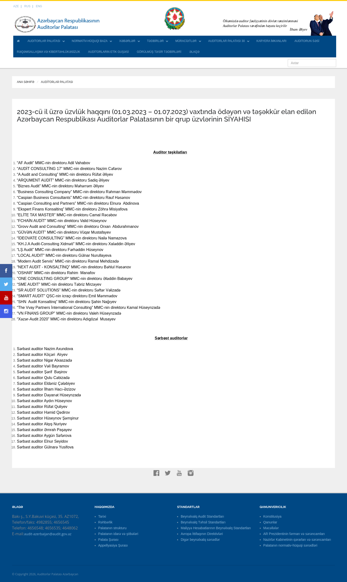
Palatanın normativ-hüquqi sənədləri (290, 545)
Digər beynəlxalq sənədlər (200, 539)
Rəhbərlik (105, 522)
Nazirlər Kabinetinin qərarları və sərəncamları (297, 539)
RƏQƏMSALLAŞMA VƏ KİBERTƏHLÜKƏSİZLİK (48, 52)
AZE (16, 6)
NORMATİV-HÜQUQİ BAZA (89, 41)
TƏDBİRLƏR (155, 41)
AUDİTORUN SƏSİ (306, 41)
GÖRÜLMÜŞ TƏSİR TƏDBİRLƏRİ (159, 52)
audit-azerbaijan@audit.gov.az (47, 534)
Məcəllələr (271, 528)
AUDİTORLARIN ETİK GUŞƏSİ (108, 52)
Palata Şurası (108, 539)
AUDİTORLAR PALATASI (43, 41)
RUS (27, 6)
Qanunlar (270, 522)
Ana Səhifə (25, 82)
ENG (39, 6)
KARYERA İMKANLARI (271, 41)
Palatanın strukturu (112, 528)
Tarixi (102, 516)
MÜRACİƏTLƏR (186, 41)
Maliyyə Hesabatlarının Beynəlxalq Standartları (216, 528)
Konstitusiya (272, 516)
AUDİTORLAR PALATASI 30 (226, 41)
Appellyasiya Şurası (113, 545)
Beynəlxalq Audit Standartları (202, 516)
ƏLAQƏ (194, 52)
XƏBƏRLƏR (127, 41)
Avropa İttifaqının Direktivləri (202, 534)
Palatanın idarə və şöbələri (118, 534)
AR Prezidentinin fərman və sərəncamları (294, 534)
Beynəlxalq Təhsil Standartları (203, 522)
